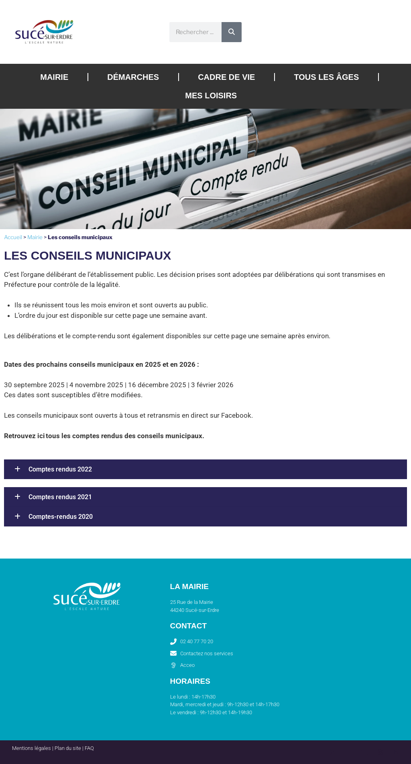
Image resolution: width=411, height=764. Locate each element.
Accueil (13, 237)
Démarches (133, 77)
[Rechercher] (232, 32)
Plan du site (68, 748)
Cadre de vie (226, 77)
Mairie (54, 77)
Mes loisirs (211, 95)
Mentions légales (31, 748)
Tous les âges (326, 77)
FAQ (89, 748)
